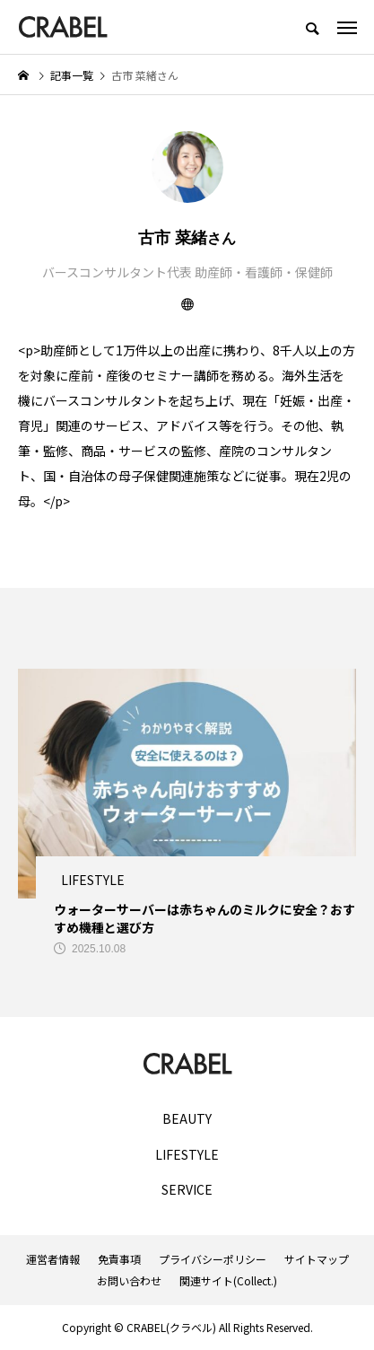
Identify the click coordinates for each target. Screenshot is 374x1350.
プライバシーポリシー (212, 1259)
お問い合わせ (129, 1281)
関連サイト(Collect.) (228, 1281)
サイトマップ (316, 1259)
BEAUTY (187, 1118)
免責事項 (119, 1259)
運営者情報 (53, 1259)
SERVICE (187, 1189)
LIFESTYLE (187, 1154)
